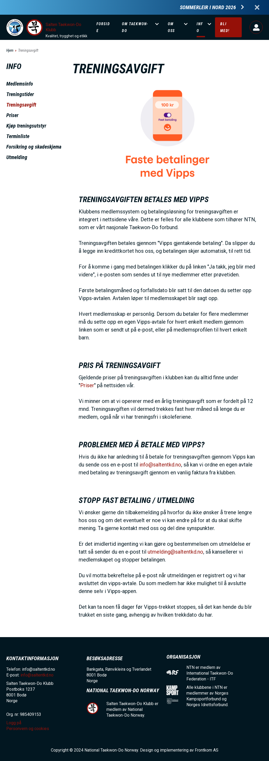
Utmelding (16, 157)
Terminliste (17, 136)
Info (200, 27)
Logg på (256, 27)
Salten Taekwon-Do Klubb (63, 27)
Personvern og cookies (27, 728)
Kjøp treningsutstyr (26, 126)
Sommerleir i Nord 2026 (208, 7)
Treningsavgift (21, 105)
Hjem (9, 50)
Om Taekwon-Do (135, 27)
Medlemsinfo (19, 84)
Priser (12, 115)
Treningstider (20, 94)
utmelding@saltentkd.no (175, 552)
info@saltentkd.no (160, 464)
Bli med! (225, 27)
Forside (103, 27)
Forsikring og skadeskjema (33, 147)
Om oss (171, 27)
